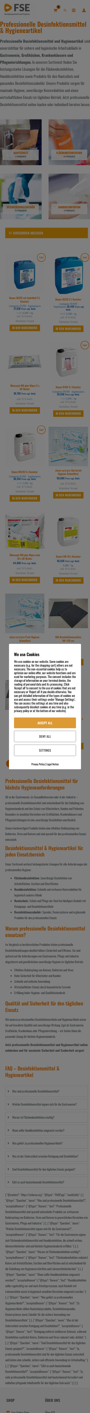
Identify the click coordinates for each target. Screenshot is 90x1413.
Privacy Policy (38, 764)
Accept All (45, 722)
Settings (45, 750)
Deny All (45, 736)
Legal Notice (53, 764)
